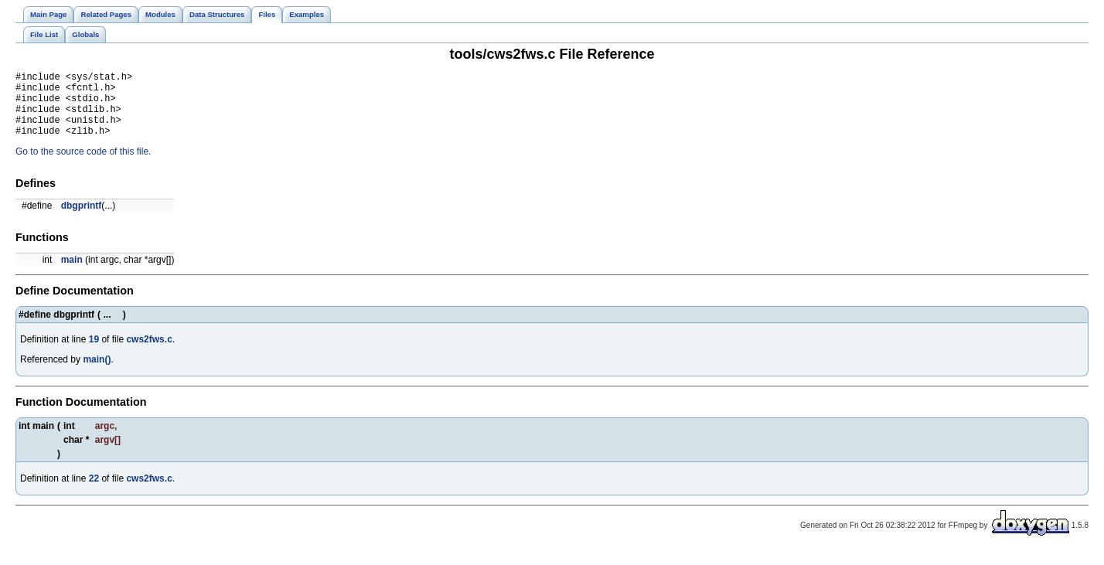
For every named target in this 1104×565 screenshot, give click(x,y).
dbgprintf (81, 219)
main (72, 273)
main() (97, 373)
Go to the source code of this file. (83, 165)
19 (94, 353)
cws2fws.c (149, 353)
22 (94, 492)
